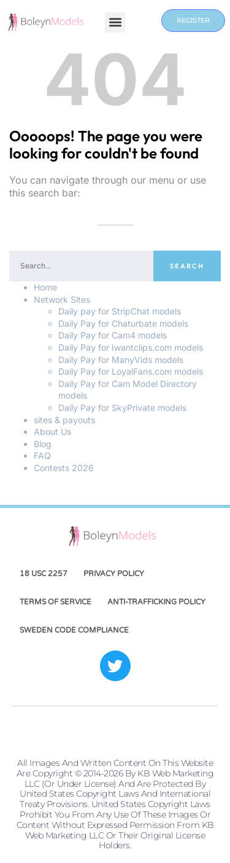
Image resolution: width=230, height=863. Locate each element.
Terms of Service (55, 602)
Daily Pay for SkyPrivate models (122, 407)
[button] (115, 22)
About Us (52, 431)
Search (187, 266)
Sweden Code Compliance (74, 630)
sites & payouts (64, 420)
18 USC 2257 (43, 573)
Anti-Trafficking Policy (156, 602)
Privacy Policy (113, 573)
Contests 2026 (64, 468)
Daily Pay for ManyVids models (120, 359)
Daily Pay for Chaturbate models (123, 323)
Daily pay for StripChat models (119, 311)
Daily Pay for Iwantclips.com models (130, 347)
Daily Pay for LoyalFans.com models (130, 371)
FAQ (42, 455)
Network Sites (62, 299)
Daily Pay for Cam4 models (112, 335)
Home (45, 287)
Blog (43, 444)
